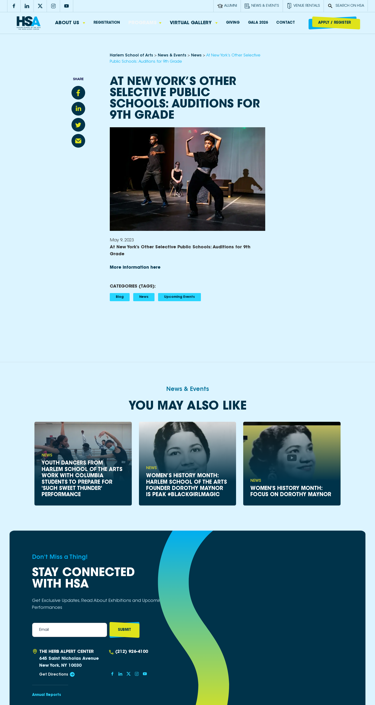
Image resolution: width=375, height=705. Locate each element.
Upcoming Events (179, 297)
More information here (135, 268)
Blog (120, 297)
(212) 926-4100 (131, 652)
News (144, 297)
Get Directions (53, 675)
